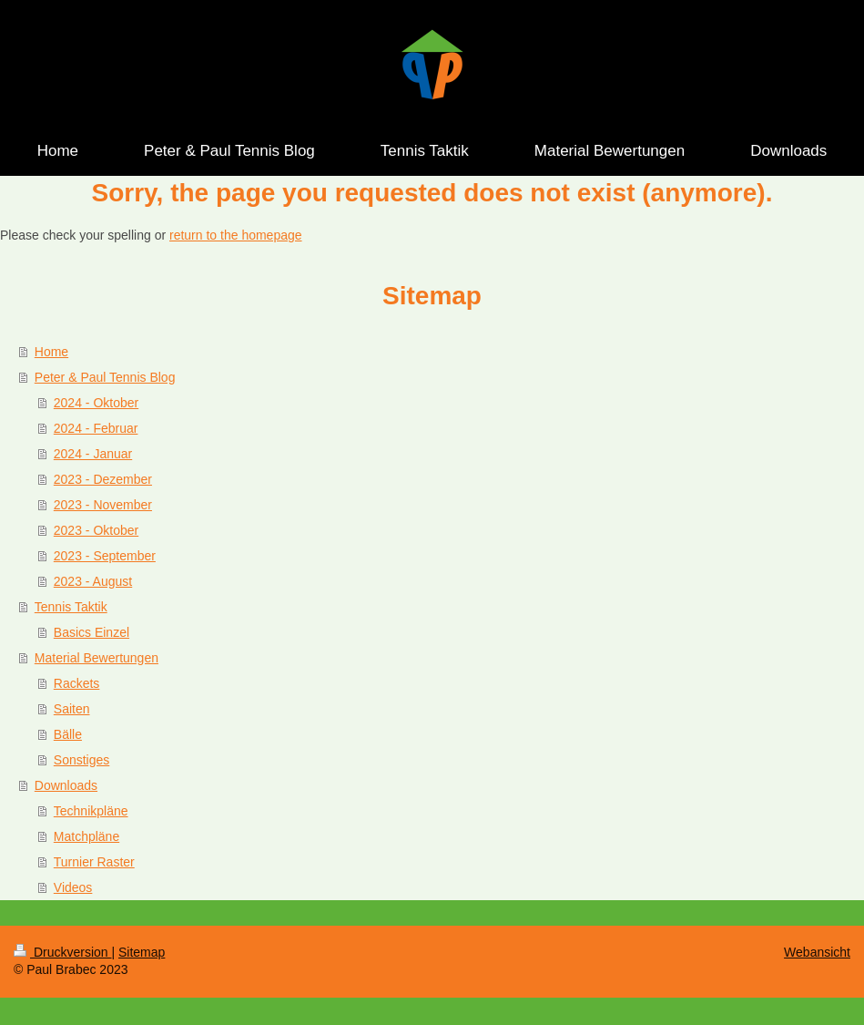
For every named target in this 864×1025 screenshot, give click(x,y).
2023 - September (105, 555)
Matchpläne (86, 836)
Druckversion (62, 952)
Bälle (68, 734)
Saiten (72, 709)
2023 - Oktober (96, 530)
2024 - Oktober (96, 402)
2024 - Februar (96, 428)
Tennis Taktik (71, 607)
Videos (73, 887)
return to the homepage (235, 235)
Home (51, 351)
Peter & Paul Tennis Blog (105, 377)
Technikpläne (91, 811)
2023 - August (93, 581)
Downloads (66, 785)
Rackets (77, 683)
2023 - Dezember (103, 479)
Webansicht (817, 952)
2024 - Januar (93, 453)
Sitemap (141, 952)
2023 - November (103, 504)
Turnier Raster (94, 862)
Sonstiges (81, 760)
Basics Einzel (91, 632)
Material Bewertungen (96, 658)
